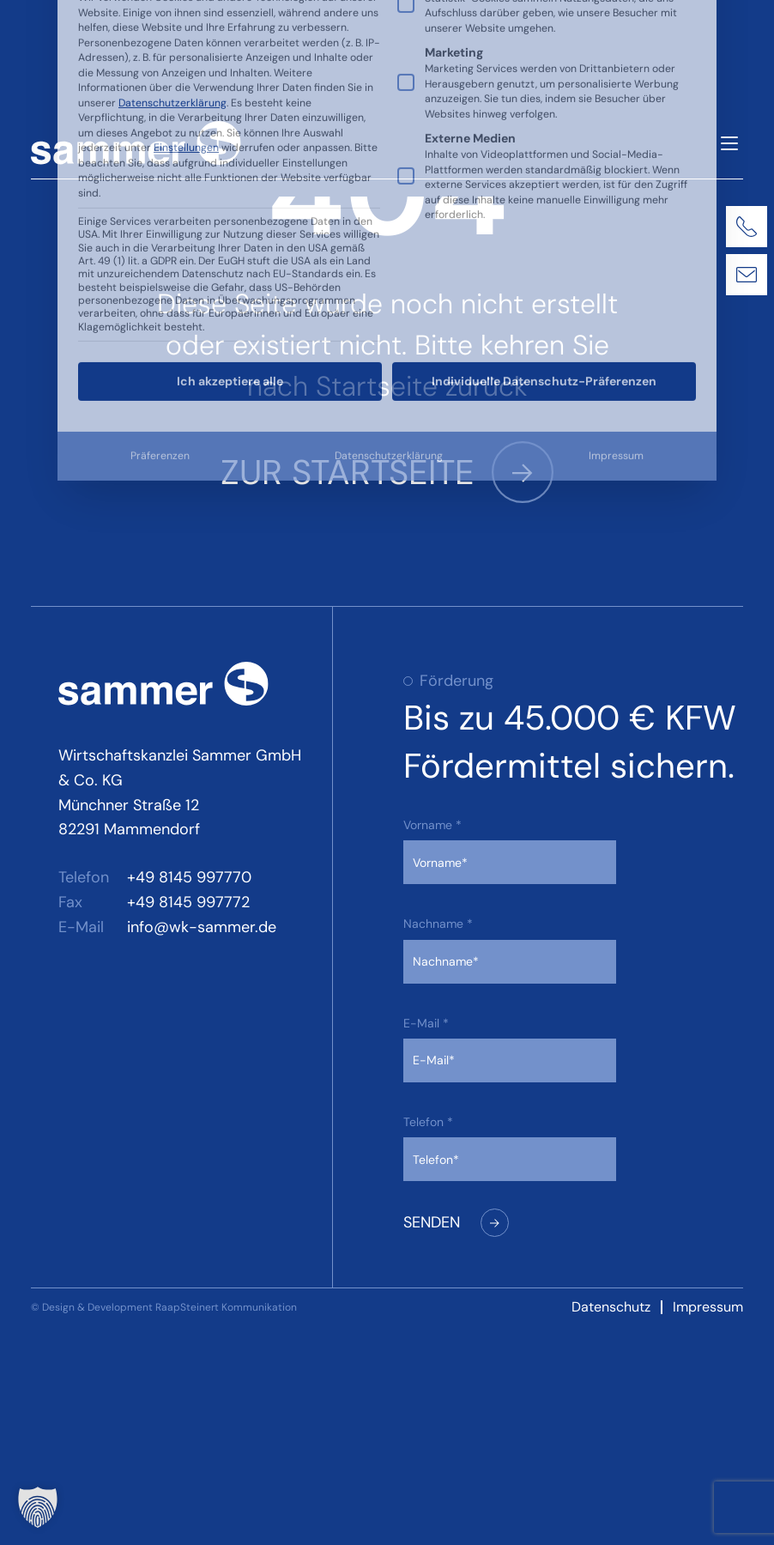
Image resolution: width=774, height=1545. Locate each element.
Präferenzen (160, 234)
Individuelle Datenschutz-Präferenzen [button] (544, 159)
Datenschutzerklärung (389, 234)
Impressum (616, 234)
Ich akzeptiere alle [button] (230, 159)
